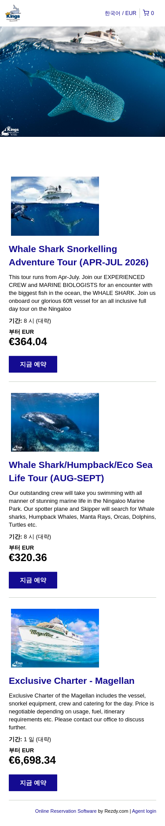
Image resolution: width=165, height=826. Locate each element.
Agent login (144, 811)
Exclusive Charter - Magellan (72, 680)
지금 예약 (33, 364)
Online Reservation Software (66, 811)
